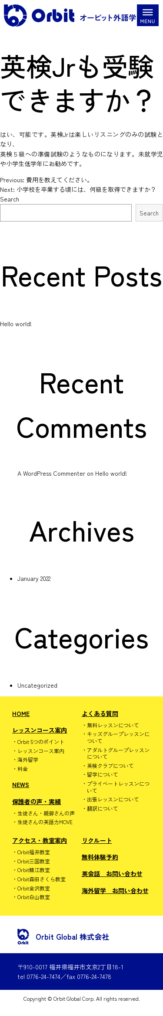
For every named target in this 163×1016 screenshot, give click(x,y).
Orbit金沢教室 (33, 888)
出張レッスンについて (113, 799)
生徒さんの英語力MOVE (45, 821)
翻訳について (102, 808)
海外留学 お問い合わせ (115, 890)
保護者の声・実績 (36, 801)
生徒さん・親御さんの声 (46, 813)
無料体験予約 (100, 856)
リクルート (97, 840)
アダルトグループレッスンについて (118, 753)
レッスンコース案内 (39, 730)
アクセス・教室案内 (39, 840)
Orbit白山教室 (33, 896)
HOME (21, 713)
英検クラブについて (110, 765)
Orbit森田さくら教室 (41, 879)
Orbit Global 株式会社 (63, 936)
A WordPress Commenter (51, 473)
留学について (102, 774)
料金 (22, 768)
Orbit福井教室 (33, 852)
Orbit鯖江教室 (33, 869)
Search (9, 198)
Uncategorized (37, 685)
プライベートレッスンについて (118, 787)
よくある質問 (100, 713)
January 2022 (33, 578)
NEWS (20, 784)
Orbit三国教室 (33, 861)
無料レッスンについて (113, 725)
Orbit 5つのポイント (40, 741)
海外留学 (27, 759)
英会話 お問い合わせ (112, 873)
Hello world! (16, 323)
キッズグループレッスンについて (118, 737)
